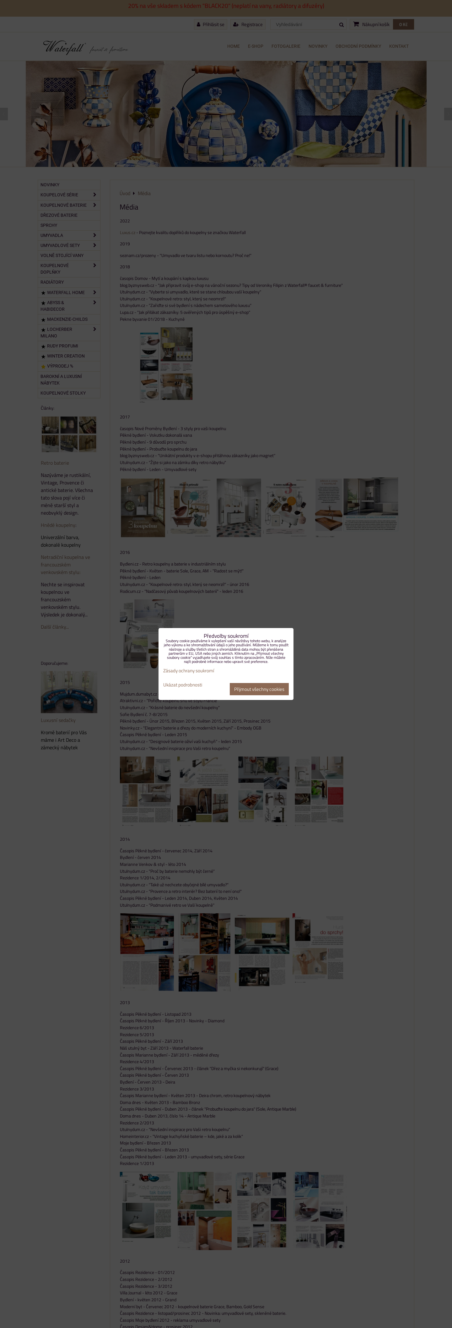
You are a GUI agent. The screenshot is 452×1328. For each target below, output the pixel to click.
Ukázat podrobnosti (182, 685)
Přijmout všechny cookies (259, 689)
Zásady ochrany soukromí (188, 670)
